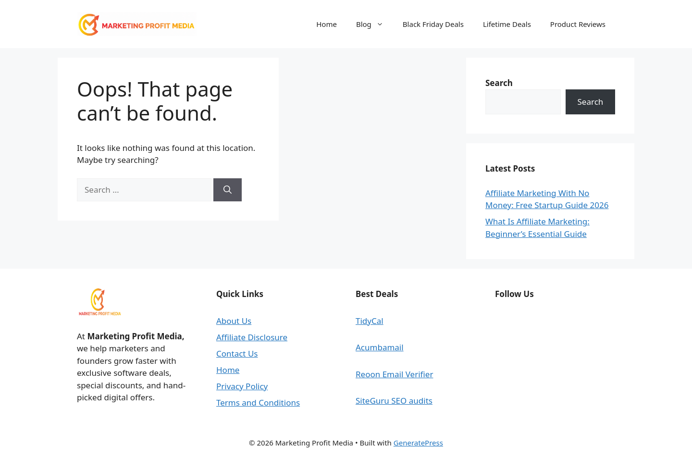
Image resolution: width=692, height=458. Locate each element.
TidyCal (369, 320)
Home (326, 24)
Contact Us (237, 353)
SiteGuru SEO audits (394, 400)
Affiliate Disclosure (251, 337)
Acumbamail (380, 347)
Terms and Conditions (258, 402)
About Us (233, 320)
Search (591, 101)
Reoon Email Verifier (394, 374)
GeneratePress (418, 442)
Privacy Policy (242, 386)
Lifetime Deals (507, 24)
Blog (374, 24)
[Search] (227, 189)
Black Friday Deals (433, 24)
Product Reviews (578, 24)
